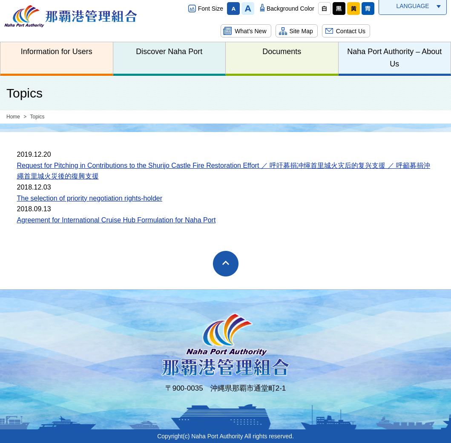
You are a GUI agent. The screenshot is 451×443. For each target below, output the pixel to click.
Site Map (301, 31)
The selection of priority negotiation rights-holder (90, 198)
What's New (250, 31)
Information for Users (56, 51)
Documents (281, 51)
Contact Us (350, 31)
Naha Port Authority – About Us (394, 57)
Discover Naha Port (169, 51)
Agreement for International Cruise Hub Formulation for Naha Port (116, 220)
